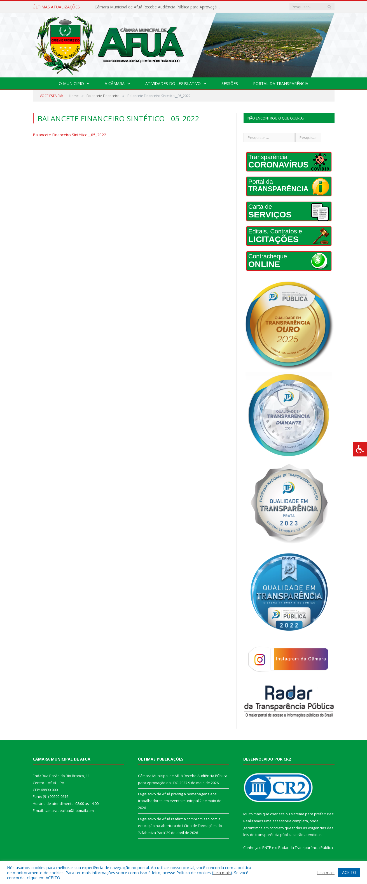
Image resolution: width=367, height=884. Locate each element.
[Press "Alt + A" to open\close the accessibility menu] (360, 449)
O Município (71, 83)
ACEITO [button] (349, 872)
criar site (277, 813)
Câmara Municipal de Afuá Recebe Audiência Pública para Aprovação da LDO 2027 (159, 7)
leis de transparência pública (268, 834)
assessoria (281, 820)
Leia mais (222, 872)
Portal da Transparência (280, 83)
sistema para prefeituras (312, 813)
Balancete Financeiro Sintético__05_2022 (69, 134)
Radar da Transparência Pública (305, 847)
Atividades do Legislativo (173, 83)
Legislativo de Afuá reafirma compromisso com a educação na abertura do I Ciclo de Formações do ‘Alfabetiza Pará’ (180, 825)
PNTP (266, 847)
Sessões (229, 83)
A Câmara (115, 83)
